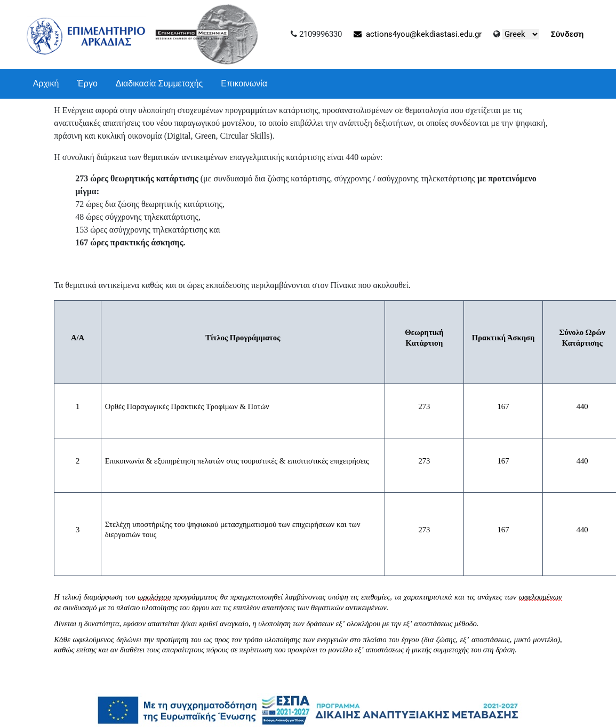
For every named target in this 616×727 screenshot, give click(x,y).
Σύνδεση (567, 34)
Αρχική (46, 83)
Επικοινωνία (244, 83)
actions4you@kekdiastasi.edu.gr (418, 34)
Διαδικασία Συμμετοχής (159, 83)
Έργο (87, 83)
